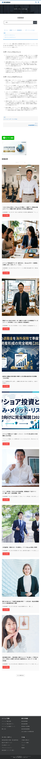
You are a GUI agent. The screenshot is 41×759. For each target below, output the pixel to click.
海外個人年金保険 (25, 726)
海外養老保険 (24, 723)
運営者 (14, 757)
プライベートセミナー (7, 747)
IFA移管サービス (6, 745)
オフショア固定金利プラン (8, 723)
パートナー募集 (25, 742)
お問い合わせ (25, 757)
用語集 (23, 747)
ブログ (23, 745)
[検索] (18, 22)
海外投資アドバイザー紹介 (8, 750)
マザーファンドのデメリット (10, 37)
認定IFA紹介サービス (7, 742)
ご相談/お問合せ (25, 740)
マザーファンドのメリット (9, 35)
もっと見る (6, 215)
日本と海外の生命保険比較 (27, 731)
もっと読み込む (20, 675)
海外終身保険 (24, 721)
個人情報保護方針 (19, 757)
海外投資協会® (19, 756)
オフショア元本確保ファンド (8, 726)
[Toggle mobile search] (36, 2)
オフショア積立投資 (6, 721)
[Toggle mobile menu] (38, 2)
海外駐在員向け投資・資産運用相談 (10, 740)
